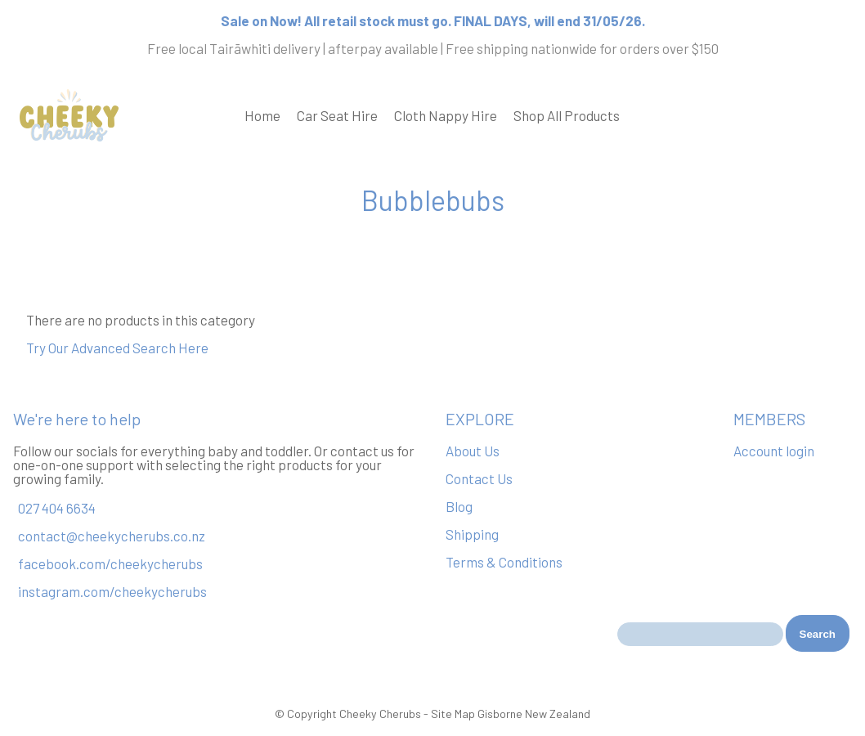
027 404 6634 (57, 508)
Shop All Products (566, 115)
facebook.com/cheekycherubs (110, 563)
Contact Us (479, 478)
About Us (473, 450)
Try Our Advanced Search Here (117, 347)
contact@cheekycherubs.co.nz (111, 535)
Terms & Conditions (504, 562)
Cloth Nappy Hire (445, 115)
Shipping (472, 534)
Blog (459, 506)
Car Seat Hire (337, 115)
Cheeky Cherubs (380, 713)
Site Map (453, 713)
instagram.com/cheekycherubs (112, 591)
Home (262, 115)
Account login (773, 450)
